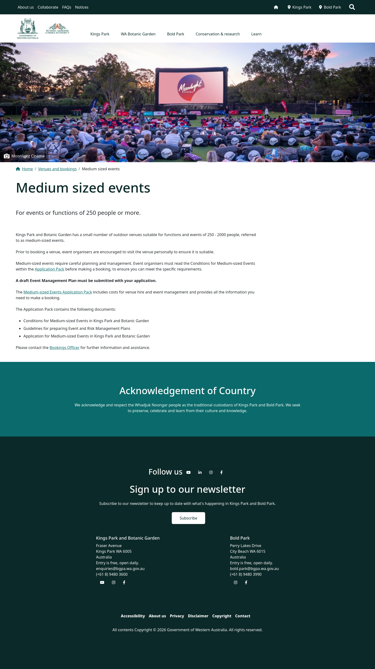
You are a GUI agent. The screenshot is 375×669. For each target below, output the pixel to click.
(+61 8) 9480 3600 (112, 574)
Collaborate (48, 7)
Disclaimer (198, 616)
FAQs (66, 7)
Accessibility (133, 616)
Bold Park (330, 7)
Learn (256, 34)
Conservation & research (218, 34)
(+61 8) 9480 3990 (246, 574)
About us (26, 7)
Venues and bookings (57, 168)
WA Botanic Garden (138, 34)
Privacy (177, 616)
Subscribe (188, 518)
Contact (242, 616)
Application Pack (49, 269)
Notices (81, 7)
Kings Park (299, 7)
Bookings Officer (64, 347)
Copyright (221, 616)
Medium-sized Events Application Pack (57, 292)
